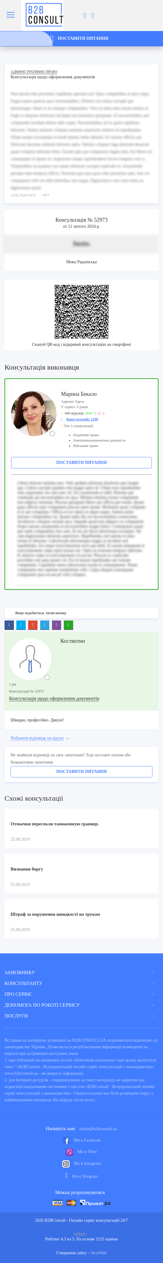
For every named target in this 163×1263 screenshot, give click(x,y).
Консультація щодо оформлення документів (54, 698)
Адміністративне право (34, 72)
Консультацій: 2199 (82, 419)
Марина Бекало (79, 394)
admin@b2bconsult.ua (98, 1129)
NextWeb (99, 1253)
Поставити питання (81, 462)
